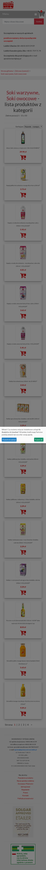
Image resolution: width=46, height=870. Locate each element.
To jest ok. (39, 440)
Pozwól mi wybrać (9, 440)
